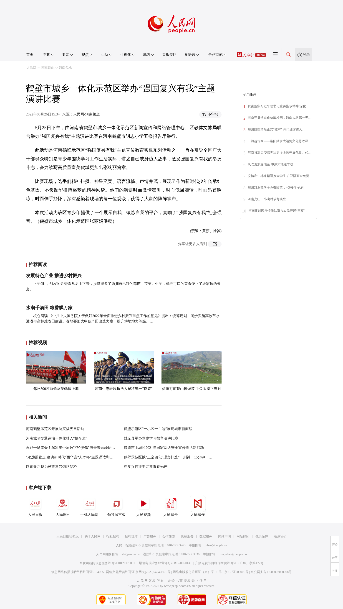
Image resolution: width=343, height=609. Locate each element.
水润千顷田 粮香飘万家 (49, 307)
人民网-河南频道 (86, 114)
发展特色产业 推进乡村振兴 (54, 275)
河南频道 (47, 67)
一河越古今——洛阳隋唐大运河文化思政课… (279, 141)
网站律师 (243, 536)
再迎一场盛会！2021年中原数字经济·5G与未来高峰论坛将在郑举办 (79, 448)
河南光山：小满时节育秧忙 (267, 199)
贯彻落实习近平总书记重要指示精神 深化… (278, 106)
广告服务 (150, 536)
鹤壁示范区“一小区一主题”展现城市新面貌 (158, 429)
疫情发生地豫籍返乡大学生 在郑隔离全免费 (278, 176)
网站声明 (224, 536)
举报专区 (169, 54)
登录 (306, 54)
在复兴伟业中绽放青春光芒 (145, 466)
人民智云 (171, 506)
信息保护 (261, 536)
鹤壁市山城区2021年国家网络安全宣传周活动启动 (164, 448)
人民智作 (198, 506)
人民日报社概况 (67, 536)
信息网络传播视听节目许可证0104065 (77, 572)
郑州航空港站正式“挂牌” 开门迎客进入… (276, 129)
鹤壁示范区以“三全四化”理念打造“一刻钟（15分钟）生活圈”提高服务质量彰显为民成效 (194, 457)
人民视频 (143, 506)
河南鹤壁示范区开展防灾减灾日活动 (55, 429)
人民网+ (62, 506)
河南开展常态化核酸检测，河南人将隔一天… (279, 118)
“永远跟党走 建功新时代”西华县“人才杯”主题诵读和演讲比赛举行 (78, 457)
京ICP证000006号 (236, 572)
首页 (29, 54)
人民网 (31, 67)
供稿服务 (187, 536)
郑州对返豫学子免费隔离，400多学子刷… (277, 187)
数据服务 (205, 536)
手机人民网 (89, 506)
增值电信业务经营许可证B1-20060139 (165, 563)
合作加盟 (168, 536)
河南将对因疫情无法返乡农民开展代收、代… (279, 152)
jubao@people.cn (216, 545)
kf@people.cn (131, 554)
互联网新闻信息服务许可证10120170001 (107, 563)
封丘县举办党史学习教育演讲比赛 (151, 438)
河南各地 (65, 67)
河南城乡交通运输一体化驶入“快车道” (56, 438)
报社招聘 (112, 536)
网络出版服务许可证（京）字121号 (197, 572)
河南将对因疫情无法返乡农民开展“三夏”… (278, 210)
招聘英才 (131, 536)
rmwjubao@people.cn (233, 554)
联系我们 (280, 536)
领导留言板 (116, 506)
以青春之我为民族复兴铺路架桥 (51, 466)
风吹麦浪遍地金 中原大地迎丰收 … (274, 164)
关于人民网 (93, 536)
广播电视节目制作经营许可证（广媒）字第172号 (229, 563)
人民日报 (35, 506)
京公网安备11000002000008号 (271, 572)
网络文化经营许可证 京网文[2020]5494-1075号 (138, 572)
